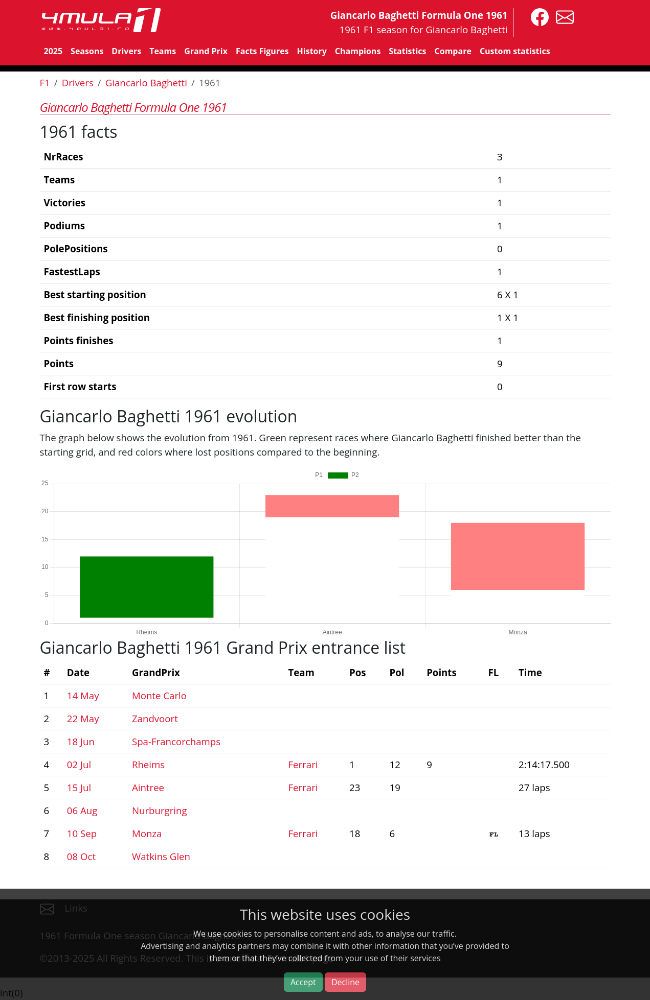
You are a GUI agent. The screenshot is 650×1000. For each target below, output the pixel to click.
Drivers (126, 51)
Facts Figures (262, 51)
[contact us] (562, 16)
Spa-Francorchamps (176, 741)
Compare (453, 51)
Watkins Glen (161, 856)
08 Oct (81, 856)
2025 (53, 51)
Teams (162, 51)
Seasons (87, 51)
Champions (357, 51)
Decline (345, 982)
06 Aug (82, 810)
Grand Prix (206, 51)
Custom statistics (515, 51)
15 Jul (79, 787)
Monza (147, 833)
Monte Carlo (159, 695)
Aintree (148, 787)
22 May (83, 718)
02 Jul (79, 764)
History (312, 51)
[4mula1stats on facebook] (537, 16)
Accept (303, 982)
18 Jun (81, 741)
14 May (83, 695)
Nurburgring (159, 810)
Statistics (407, 51)
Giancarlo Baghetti (146, 82)
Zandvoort (155, 718)
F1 (45, 82)
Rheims (148, 764)
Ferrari (303, 764)
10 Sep (82, 833)
